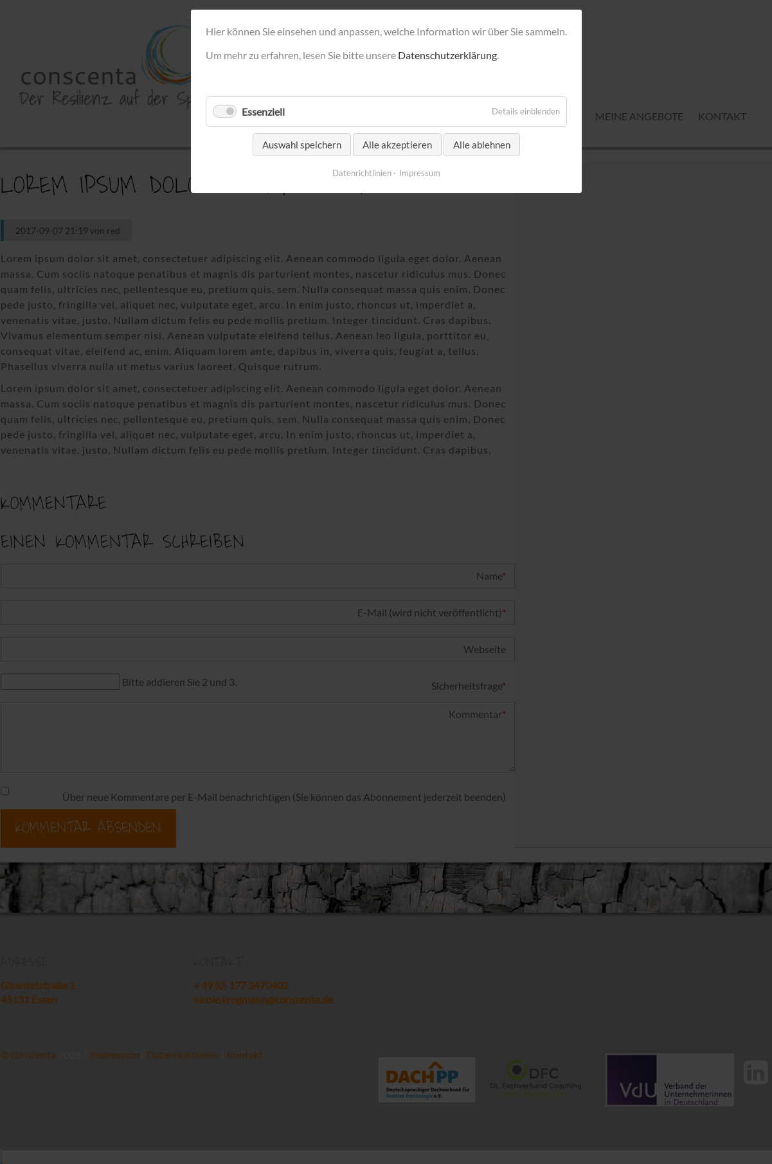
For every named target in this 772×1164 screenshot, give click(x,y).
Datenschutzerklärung (447, 55)
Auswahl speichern (301, 144)
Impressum (419, 173)
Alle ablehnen (481, 144)
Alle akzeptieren (397, 144)
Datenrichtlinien (361, 173)
